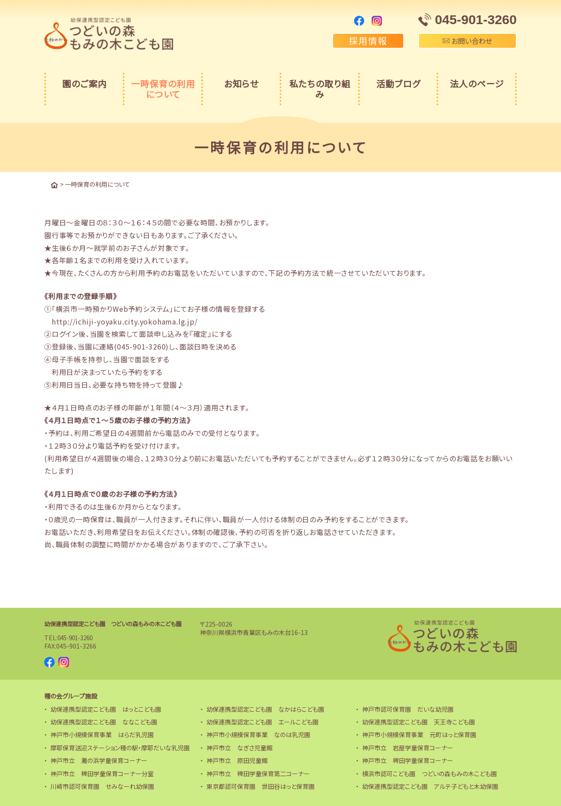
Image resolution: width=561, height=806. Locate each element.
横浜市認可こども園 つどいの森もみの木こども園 (429, 772)
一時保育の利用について (163, 88)
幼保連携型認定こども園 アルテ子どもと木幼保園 (430, 785)
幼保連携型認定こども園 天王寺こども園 (418, 721)
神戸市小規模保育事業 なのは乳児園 (258, 734)
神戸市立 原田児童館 (237, 760)
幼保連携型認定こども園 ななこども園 (103, 721)
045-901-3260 (77, 636)
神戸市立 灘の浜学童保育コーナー (98, 760)
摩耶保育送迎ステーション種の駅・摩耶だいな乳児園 (120, 747)
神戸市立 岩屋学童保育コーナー (407, 747)
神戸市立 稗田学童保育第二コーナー (258, 772)
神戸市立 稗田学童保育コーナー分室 (102, 772)
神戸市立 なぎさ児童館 (239, 747)
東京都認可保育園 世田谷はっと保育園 (260, 785)
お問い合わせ (467, 41)
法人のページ (477, 83)
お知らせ (241, 83)
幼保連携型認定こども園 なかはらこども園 (265, 708)
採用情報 (368, 40)
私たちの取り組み (320, 88)
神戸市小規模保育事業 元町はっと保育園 (419, 734)
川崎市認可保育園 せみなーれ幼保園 (102, 785)
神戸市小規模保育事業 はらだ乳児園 (102, 734)
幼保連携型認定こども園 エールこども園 (262, 721)
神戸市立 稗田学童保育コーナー (407, 760)
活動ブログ (398, 83)
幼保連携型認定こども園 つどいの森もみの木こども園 (118, 623)
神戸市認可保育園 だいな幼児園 (408, 708)
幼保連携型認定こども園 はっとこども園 (105, 708)
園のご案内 (84, 83)
